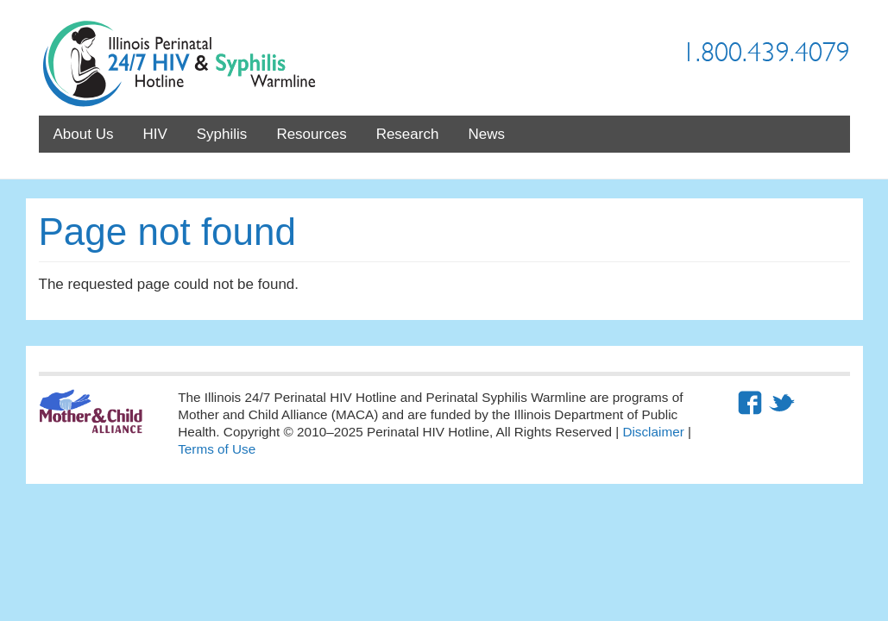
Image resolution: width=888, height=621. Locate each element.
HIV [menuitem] (154, 134)
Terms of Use (216, 449)
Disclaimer (652, 431)
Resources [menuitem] (311, 134)
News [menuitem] (486, 134)
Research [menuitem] (407, 134)
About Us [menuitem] (84, 134)
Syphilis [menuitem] (222, 134)
